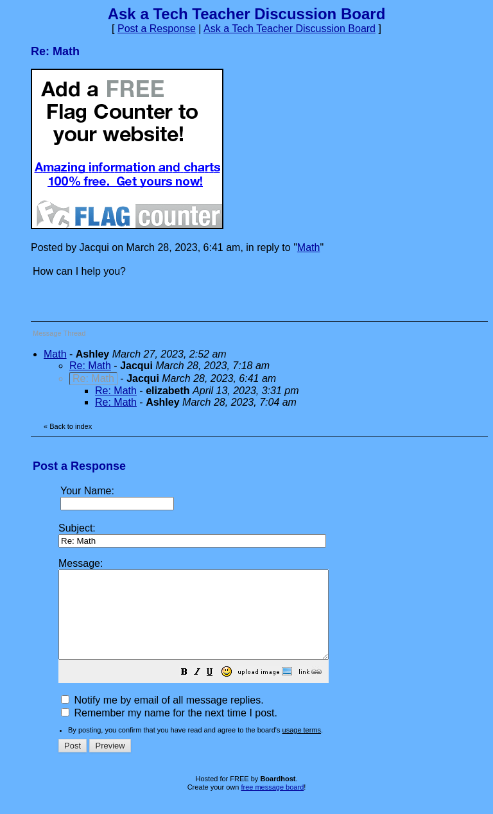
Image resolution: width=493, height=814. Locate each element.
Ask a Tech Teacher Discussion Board (289, 28)
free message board (272, 804)
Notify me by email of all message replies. (162, 717)
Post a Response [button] (156, 28)
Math (308, 247)
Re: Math (90, 365)
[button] (216, 690)
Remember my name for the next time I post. (169, 730)
